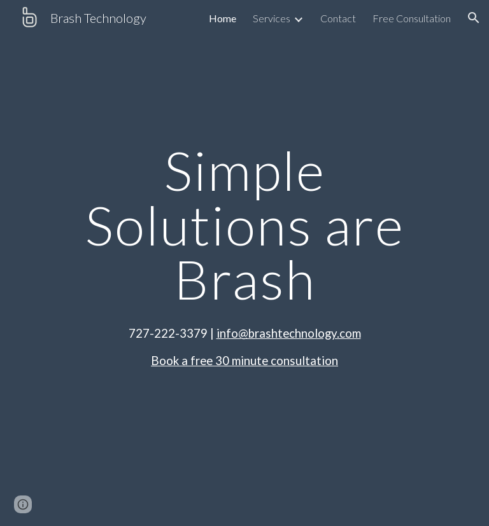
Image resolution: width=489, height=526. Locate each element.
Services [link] (271, 18)
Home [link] (222, 18)
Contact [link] (338, 18)
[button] (473, 18)
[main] (244, 224)
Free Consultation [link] (411, 18)
